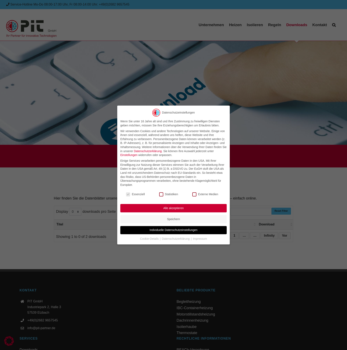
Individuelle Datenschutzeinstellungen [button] (173, 230)
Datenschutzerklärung (148, 151)
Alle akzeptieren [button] (173, 208)
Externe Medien (205, 194)
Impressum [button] (200, 238)
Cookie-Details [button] (149, 238)
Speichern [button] (173, 219)
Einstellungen (128, 155)
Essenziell (135, 194)
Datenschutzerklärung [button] (176, 238)
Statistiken (168, 194)
